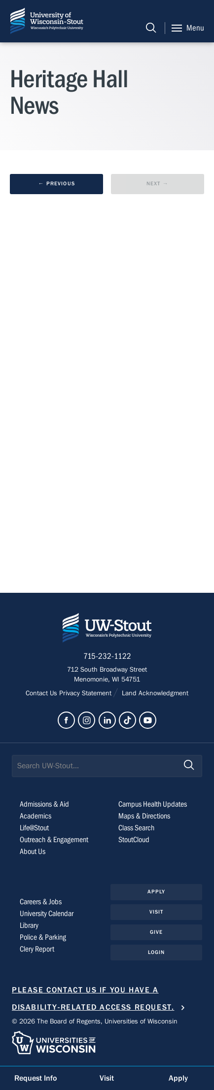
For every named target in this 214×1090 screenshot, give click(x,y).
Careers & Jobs (41, 901)
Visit (156, 912)
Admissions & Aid (44, 804)
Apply (156, 891)
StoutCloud (133, 839)
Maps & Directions (144, 816)
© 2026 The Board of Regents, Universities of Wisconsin (95, 1021)
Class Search (136, 827)
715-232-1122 (107, 656)
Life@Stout (34, 827)
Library (29, 925)
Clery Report (37, 949)
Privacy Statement (86, 693)
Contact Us (42, 693)
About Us (32, 851)
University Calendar (46, 913)
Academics (35, 816)
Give (156, 932)
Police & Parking (43, 937)
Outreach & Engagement (54, 839)
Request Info (35, 1078)
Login (156, 952)
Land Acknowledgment (154, 693)
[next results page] (157, 184)
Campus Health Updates (152, 804)
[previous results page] (56, 184)
